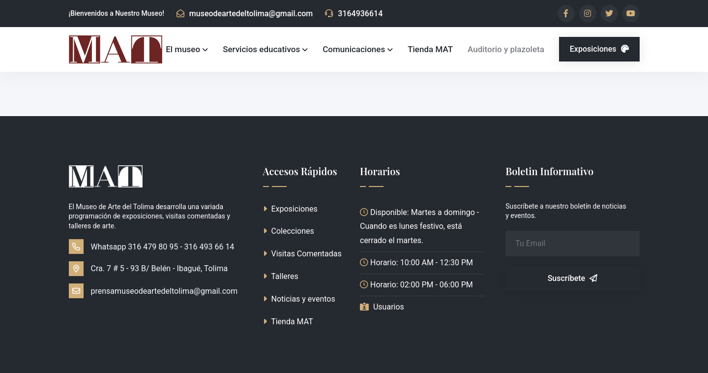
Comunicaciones (354, 49)
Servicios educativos (261, 49)
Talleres (280, 276)
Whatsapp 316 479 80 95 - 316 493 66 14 (152, 246)
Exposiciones (600, 49)
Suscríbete (572, 278)
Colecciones (288, 231)
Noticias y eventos (299, 299)
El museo (183, 49)
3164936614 (354, 13)
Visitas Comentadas (302, 254)
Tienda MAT (430, 49)
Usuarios (388, 306)
